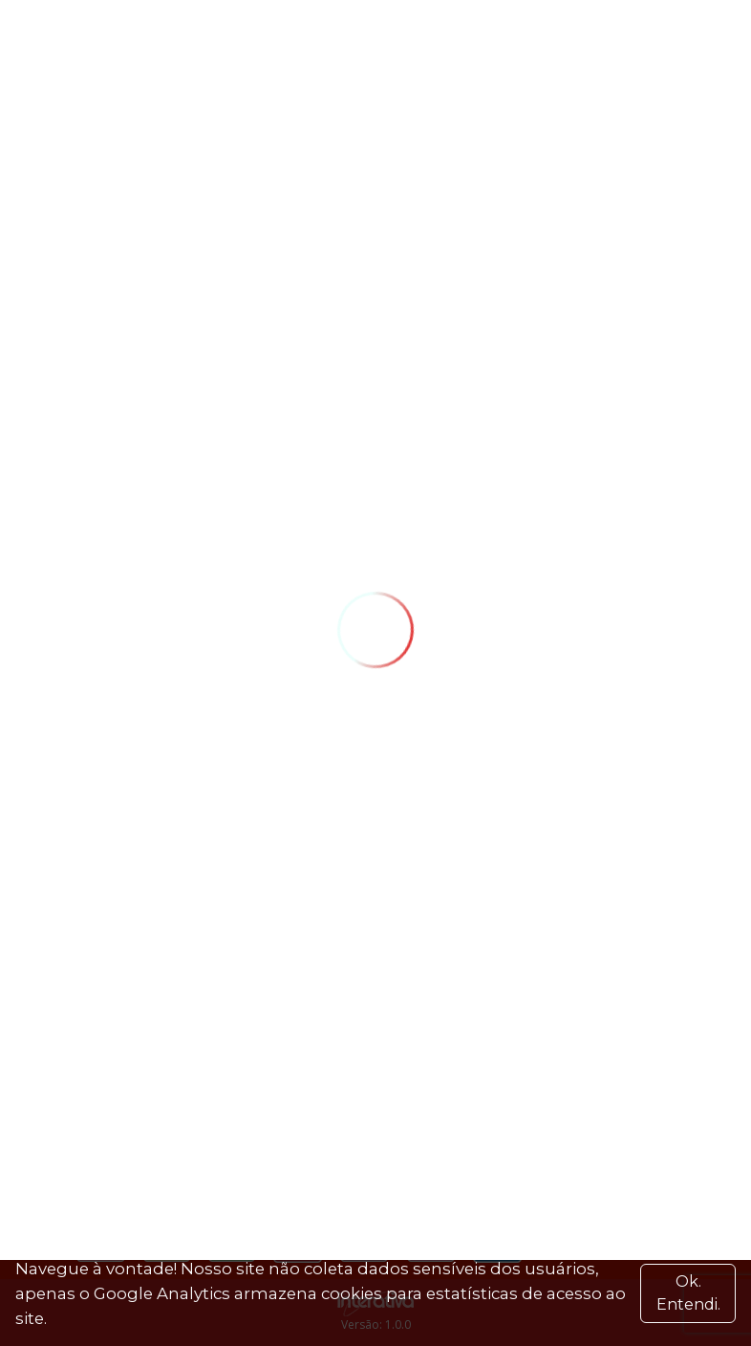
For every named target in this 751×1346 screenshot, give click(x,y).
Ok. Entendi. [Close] (688, 1292)
